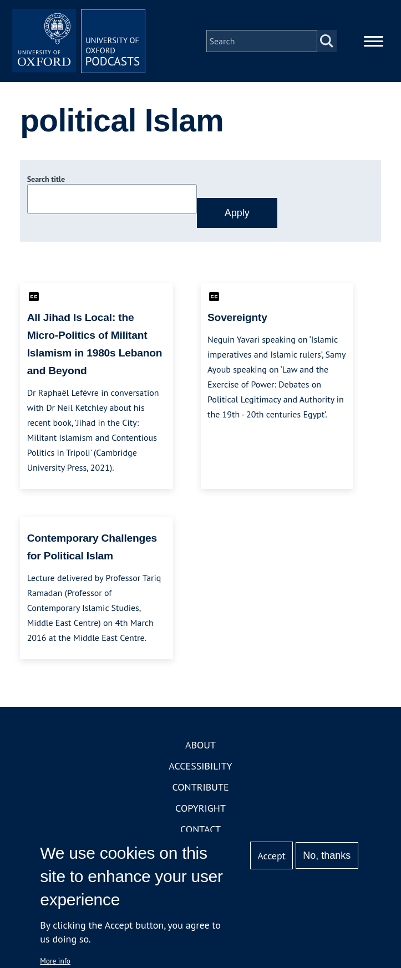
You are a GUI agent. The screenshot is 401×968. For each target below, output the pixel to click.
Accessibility (200, 766)
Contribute (200, 787)
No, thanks (327, 855)
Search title (46, 179)
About (200, 744)
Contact (200, 829)
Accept (271, 855)
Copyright (200, 808)
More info (55, 961)
